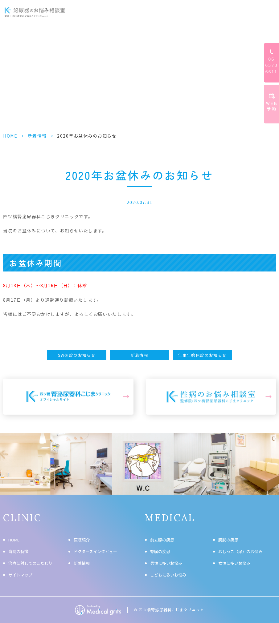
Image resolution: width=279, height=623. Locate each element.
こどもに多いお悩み (168, 575)
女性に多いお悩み (234, 563)
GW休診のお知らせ (77, 355)
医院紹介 (82, 540)
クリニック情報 (239, 12)
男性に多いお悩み (166, 563)
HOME (87, 12)
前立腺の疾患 (162, 540)
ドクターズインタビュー (194, 12)
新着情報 (37, 136)
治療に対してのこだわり (30, 563)
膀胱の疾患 (228, 540)
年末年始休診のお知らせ (202, 355)
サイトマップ (20, 575)
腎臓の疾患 (160, 551)
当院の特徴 (18, 551)
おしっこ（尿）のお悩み (240, 551)
